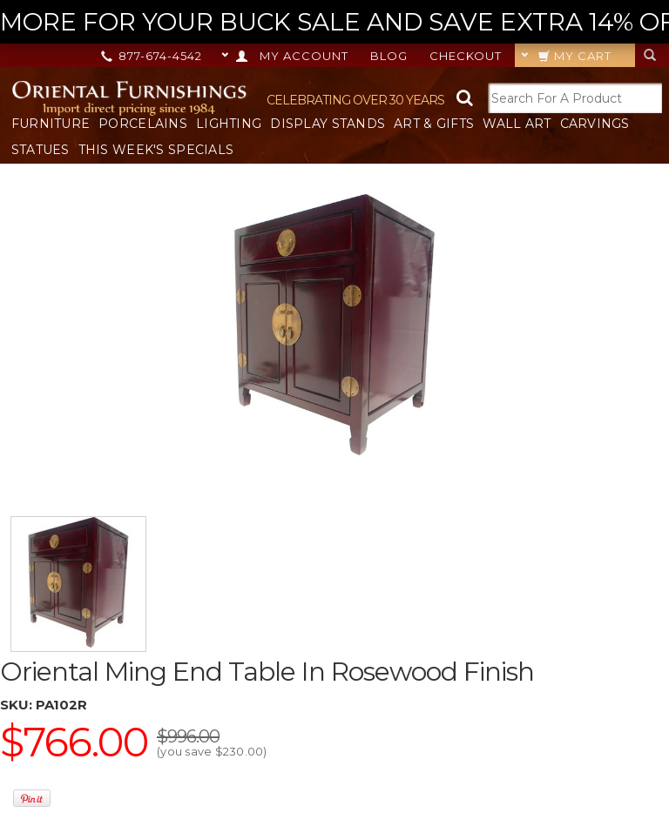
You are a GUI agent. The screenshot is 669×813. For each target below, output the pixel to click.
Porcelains (142, 123)
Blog (389, 56)
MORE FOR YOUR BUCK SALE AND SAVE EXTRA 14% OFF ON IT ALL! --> (334, 22)
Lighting (228, 123)
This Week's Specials (156, 150)
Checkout (465, 56)
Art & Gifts (434, 123)
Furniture (51, 123)
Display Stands (327, 123)
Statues (40, 150)
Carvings (595, 123)
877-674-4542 (153, 56)
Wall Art (517, 123)
